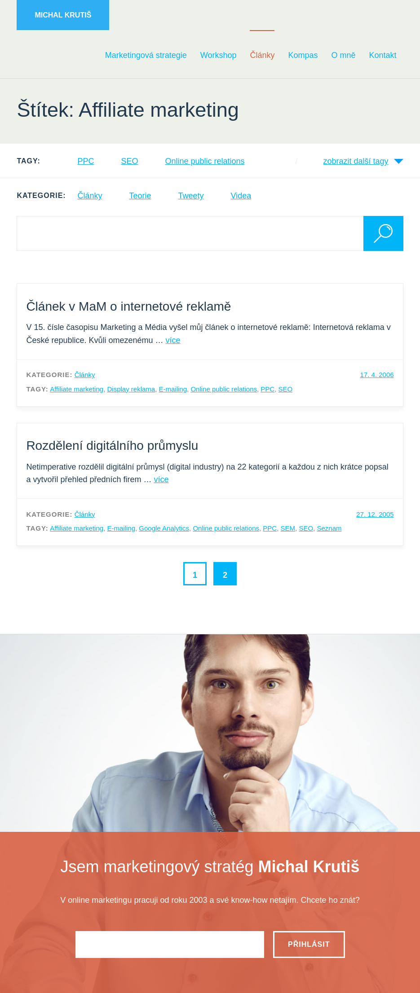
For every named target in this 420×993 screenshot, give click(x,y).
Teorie (140, 195)
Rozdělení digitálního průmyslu (112, 446)
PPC (85, 161)
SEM (288, 528)
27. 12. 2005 (374, 514)
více (173, 340)
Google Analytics (164, 528)
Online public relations (204, 161)
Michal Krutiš (63, 15)
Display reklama (131, 389)
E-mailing (173, 389)
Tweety (190, 195)
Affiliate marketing (76, 389)
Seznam (329, 528)
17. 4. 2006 (377, 374)
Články (89, 195)
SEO (129, 161)
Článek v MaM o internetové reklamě (128, 306)
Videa (241, 195)
